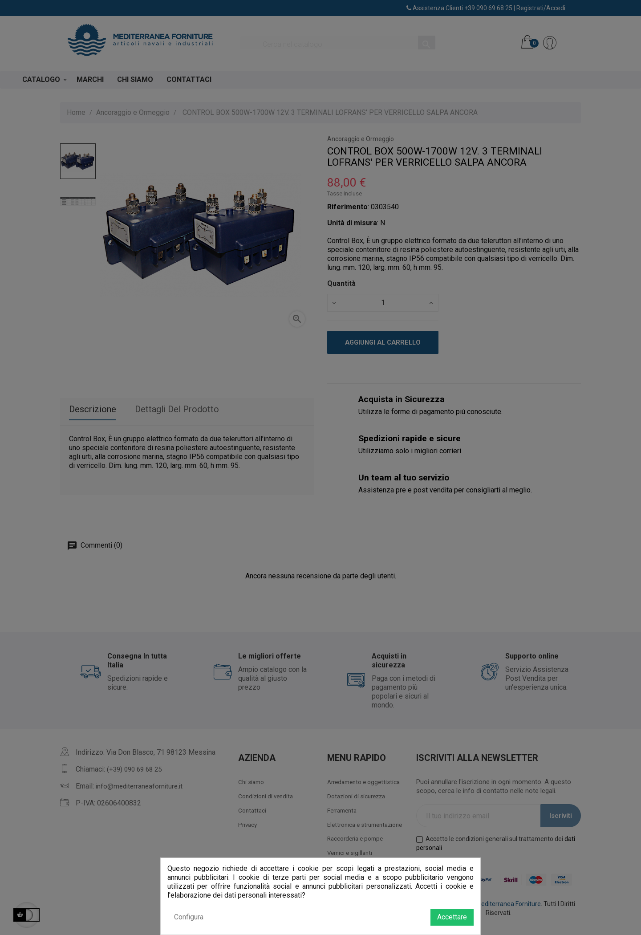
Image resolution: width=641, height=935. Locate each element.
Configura (188, 917)
